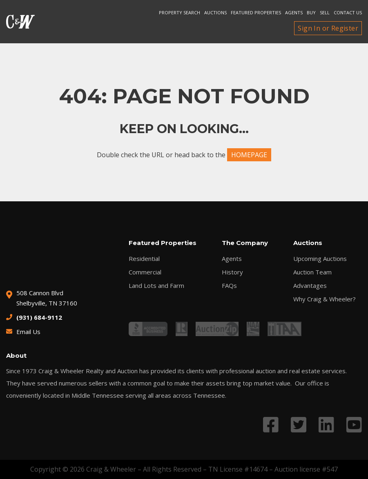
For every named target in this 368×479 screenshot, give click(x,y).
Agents (294, 12)
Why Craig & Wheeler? (324, 299)
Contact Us (348, 12)
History (232, 272)
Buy (311, 12)
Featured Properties (256, 12)
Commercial (145, 272)
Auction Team (312, 272)
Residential (144, 259)
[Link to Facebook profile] (271, 424)
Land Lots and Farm (156, 286)
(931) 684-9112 (39, 317)
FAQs (229, 286)
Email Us (28, 332)
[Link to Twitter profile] (298, 424)
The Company (245, 243)
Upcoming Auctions (320, 259)
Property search (179, 12)
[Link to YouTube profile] (354, 424)
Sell (325, 12)
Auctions (215, 12)
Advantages (310, 286)
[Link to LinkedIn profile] (326, 424)
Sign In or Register (328, 28)
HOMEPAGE (249, 154)
